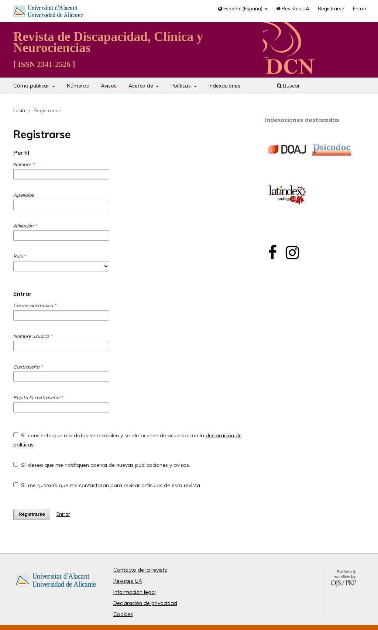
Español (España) (241, 8)
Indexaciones (224, 85)
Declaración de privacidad (145, 603)
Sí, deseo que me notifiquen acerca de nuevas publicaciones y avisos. (101, 465)
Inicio (19, 110)
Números (78, 85)
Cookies (123, 614)
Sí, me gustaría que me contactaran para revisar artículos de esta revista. (107, 485)
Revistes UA (292, 8)
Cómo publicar (32, 85)
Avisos (109, 85)
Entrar (360, 8)
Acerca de (141, 85)
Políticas (181, 85)
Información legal (134, 592)
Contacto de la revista (140, 569)
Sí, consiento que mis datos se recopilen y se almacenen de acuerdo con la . (127, 440)
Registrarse (331, 8)
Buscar (288, 85)
